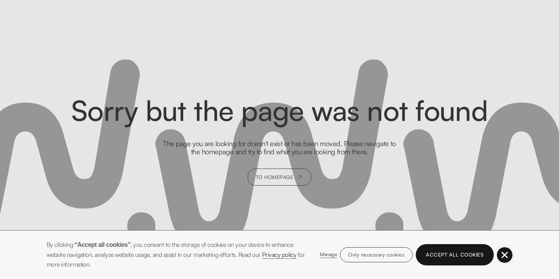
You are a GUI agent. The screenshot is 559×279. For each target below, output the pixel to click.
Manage (328, 254)
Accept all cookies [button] (455, 254)
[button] (504, 255)
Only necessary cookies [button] (376, 254)
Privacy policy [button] (279, 254)
